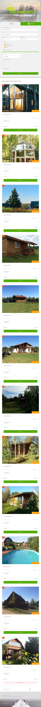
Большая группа (6, 68)
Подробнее (5, 126)
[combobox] (21, 30)
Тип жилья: (4, 41)
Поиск (10, 24)
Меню (31, 24)
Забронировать (20, 180)
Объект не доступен (20, 682)
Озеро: (4, 32)
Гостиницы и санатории (9, 45)
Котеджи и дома (7, 43)
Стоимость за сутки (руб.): (7, 49)
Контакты (24, 1)
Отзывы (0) (35, 126)
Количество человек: (7, 59)
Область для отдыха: (6, 27)
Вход (18, 1)
